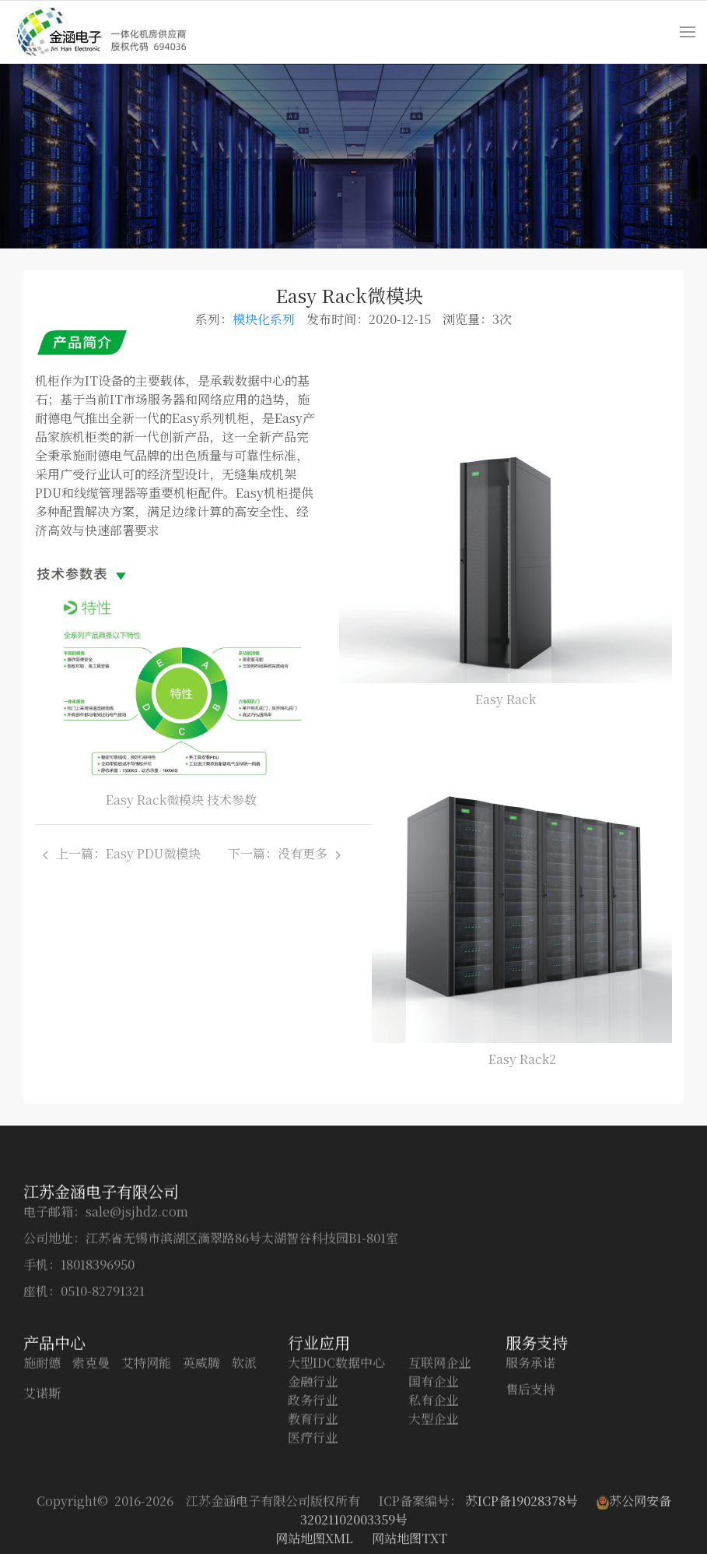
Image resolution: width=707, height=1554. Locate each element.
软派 (244, 1464)
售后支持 (530, 1491)
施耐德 (42, 1464)
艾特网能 (146, 1464)
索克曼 (91, 1464)
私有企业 (433, 1502)
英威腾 (201, 1464)
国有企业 (433, 1483)
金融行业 (313, 1483)
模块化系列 (264, 319)
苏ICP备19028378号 (523, 1538)
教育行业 (313, 1520)
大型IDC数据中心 (336, 1464)
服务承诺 (530, 1464)
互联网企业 (439, 1464)
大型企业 (433, 1520)
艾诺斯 (42, 1495)
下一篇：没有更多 (284, 853)
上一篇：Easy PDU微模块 (125, 853)
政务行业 (313, 1502)
